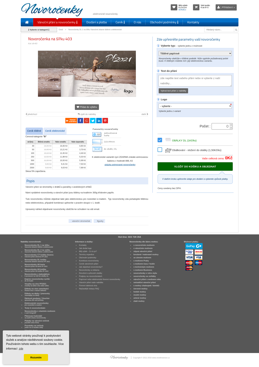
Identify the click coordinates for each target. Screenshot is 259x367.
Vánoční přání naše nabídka (91, 282)
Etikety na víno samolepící (37, 289)
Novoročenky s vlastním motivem (40, 312)
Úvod (61, 30)
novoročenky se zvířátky (145, 276)
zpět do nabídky (87, 114)
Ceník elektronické (55, 131)
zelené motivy (140, 298)
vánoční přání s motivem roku (147, 279)
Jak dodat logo (85, 248)
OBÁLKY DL (180, 140)
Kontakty (193, 22)
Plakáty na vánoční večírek (37, 321)
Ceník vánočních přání (88, 264)
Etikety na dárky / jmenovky (37, 294)
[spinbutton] (220, 126)
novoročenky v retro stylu (145, 273)
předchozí (31, 114)
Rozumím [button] (36, 357)
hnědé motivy (140, 292)
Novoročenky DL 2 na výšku (39, 251)
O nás (137, 22)
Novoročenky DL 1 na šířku (39, 246)
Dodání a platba (96, 22)
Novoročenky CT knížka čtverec (39, 256)
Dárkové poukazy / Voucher (37, 299)
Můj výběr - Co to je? (88, 251)
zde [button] (21, 348)
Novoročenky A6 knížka (37, 270)
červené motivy (141, 289)
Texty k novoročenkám (35, 308)
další (145, 114)
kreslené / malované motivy (146, 254)
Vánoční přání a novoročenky (57, 22)
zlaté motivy (139, 301)
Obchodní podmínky (164, 22)
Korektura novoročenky (89, 261)
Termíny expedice (86, 254)
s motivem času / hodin (144, 264)
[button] (231, 124)
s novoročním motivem (144, 245)
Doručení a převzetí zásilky (90, 273)
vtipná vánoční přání (143, 251)
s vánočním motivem (143, 248)
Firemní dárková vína (88, 285)
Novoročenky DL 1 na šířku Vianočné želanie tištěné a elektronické (95, 30)
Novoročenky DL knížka (37, 260)
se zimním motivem (142, 258)
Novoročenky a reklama (89, 270)
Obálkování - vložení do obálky (193, 150)
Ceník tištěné (34, 131)
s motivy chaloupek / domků (146, 285)
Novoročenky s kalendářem (37, 275)
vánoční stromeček (81, 221)
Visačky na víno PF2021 (37, 285)
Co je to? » (182, 9)
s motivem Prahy (141, 261)
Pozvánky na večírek (34, 326)
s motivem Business (143, 270)
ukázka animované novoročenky (120, 164)
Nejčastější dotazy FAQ (89, 289)
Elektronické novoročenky (37, 304)
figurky (100, 221)
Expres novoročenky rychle (37, 280)
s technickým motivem (144, 267)
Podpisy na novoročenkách (90, 276)
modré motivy (140, 295)
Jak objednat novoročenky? (90, 267)
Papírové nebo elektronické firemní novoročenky (99, 279)
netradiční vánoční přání (145, 282)
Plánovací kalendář (35, 317)
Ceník (120, 22)
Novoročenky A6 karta (36, 265)
